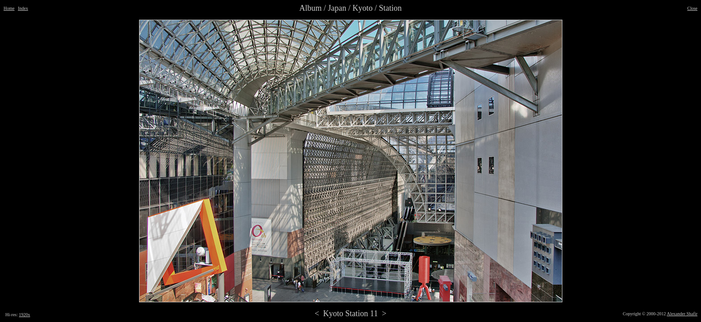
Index (23, 8)
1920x (24, 314)
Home (9, 8)
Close (692, 8)
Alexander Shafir (682, 313)
